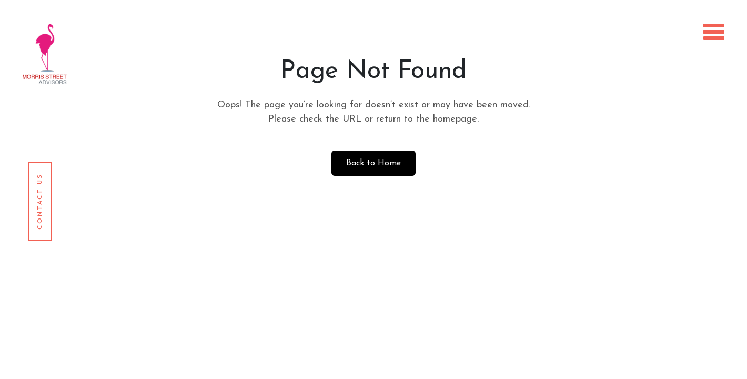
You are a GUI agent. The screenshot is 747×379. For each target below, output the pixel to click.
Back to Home (373, 163)
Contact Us (40, 201)
